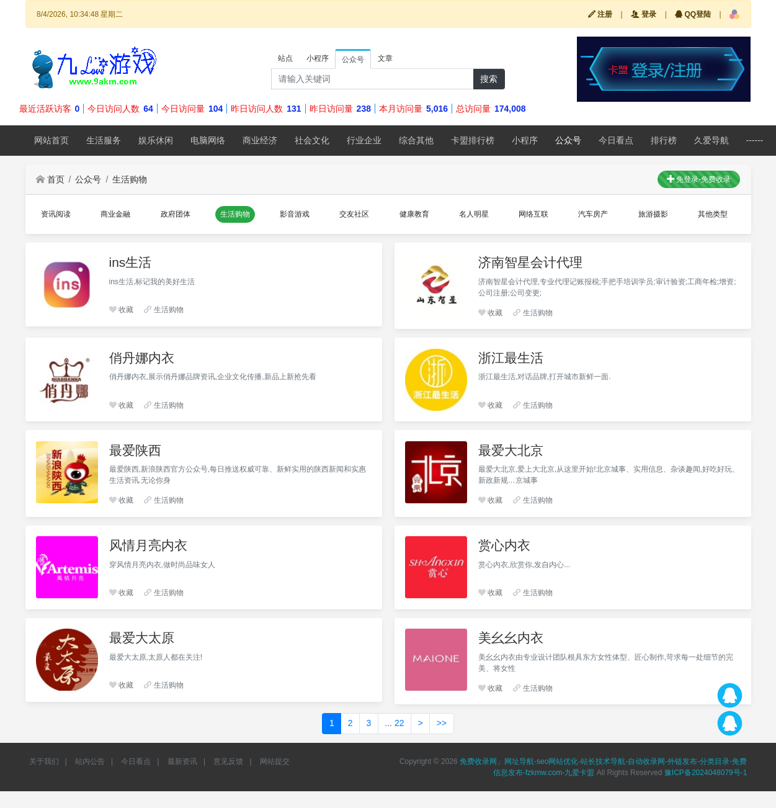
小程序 (525, 140)
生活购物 (129, 179)
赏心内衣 (504, 545)
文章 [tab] (385, 58)
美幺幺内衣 (510, 638)
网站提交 (275, 761)
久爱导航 (711, 140)
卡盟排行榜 (472, 140)
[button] (734, 14)
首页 (50, 179)
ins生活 (130, 262)
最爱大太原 (141, 638)
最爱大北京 (510, 450)
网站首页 (51, 140)
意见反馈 (228, 761)
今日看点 (616, 140)
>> (442, 723)
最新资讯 (182, 761)
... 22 (394, 723)
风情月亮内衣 (148, 545)
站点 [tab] (285, 58)
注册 (600, 14)
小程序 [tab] (317, 58)
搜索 (488, 79)
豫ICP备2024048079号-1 (705, 772)
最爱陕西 (135, 450)
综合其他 (416, 140)
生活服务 (103, 140)
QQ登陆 (693, 14)
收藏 (121, 309)
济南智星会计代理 (530, 262)
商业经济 (260, 140)
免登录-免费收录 (699, 179)
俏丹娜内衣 (141, 358)
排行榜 (664, 140)
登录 (643, 14)
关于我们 (44, 761)
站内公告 (90, 761)
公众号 (568, 140)
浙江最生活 (510, 358)
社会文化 (312, 140)
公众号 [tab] (353, 59)
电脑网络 (207, 140)
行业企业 (364, 140)
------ (755, 140)
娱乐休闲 (155, 140)
